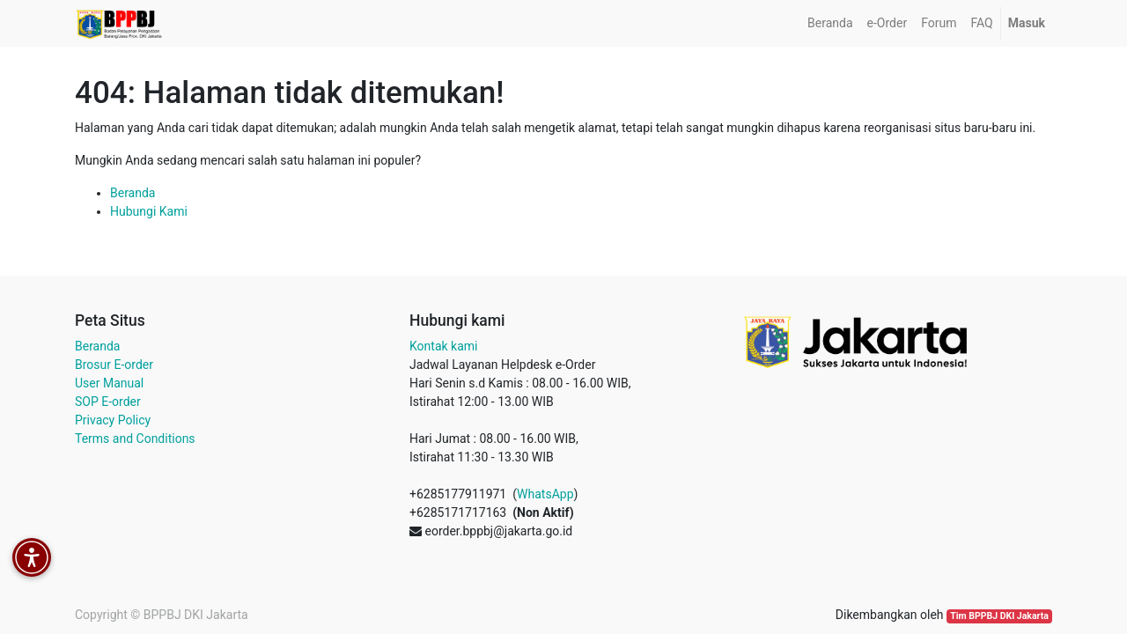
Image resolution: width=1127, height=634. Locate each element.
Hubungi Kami (149, 211)
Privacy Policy (113, 420)
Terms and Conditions (135, 438)
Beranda (132, 193)
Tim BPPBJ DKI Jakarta (999, 616)
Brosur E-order (114, 365)
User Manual (109, 383)
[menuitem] (829, 23)
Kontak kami (443, 346)
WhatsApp (545, 494)
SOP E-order (108, 401)
